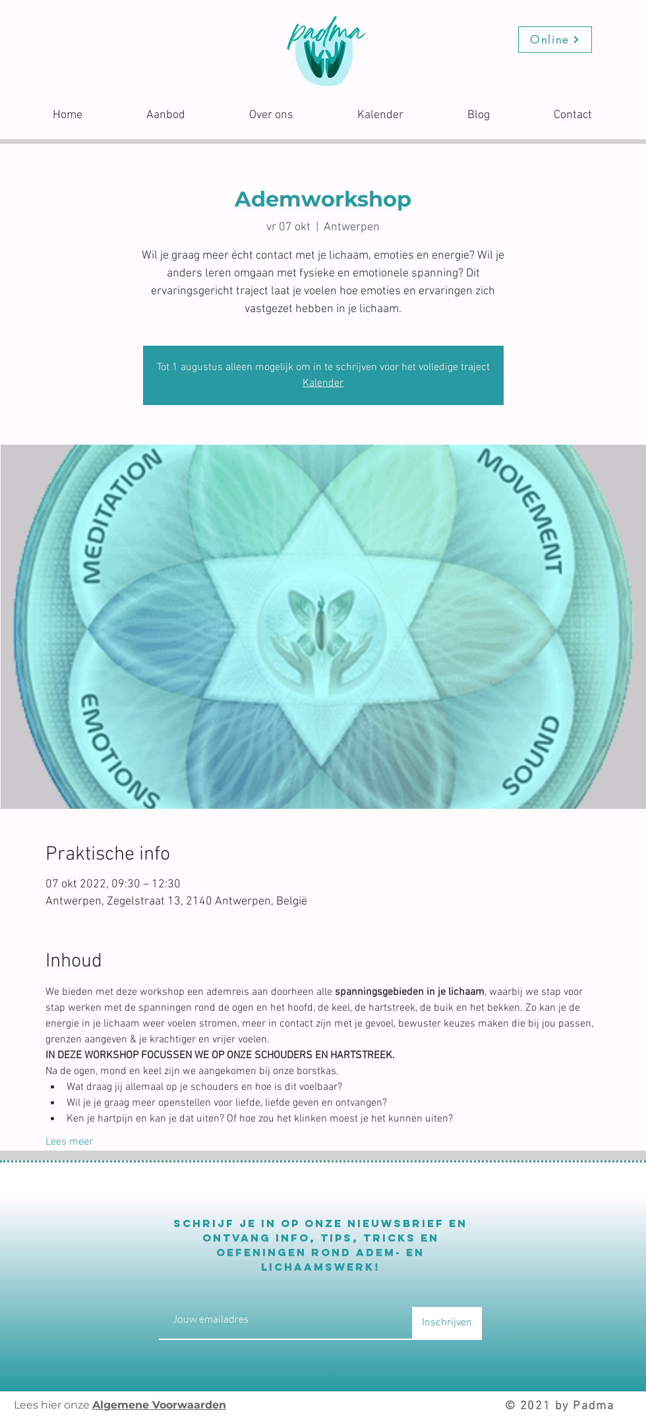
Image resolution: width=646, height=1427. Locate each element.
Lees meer (69, 1142)
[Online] (555, 39)
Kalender (323, 383)
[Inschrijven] (447, 1323)
